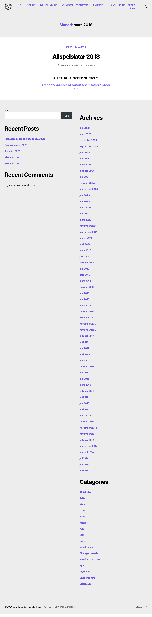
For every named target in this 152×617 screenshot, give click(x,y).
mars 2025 (86, 168)
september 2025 (89, 149)
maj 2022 (85, 216)
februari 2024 (88, 186)
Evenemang (78, 6)
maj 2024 (85, 180)
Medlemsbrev (13, 160)
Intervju (84, 520)
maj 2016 (85, 382)
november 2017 (89, 333)
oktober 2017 (87, 339)
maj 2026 (85, 131)
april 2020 (86, 247)
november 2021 (89, 229)
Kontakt (122, 10)
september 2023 (89, 192)
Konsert (84, 526)
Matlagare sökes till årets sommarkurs (27, 142)
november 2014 (89, 437)
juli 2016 (85, 376)
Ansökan (50, 610)
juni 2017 (85, 351)
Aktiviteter (86, 495)
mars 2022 (86, 223)
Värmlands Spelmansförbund (28, 610)
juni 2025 (85, 155)
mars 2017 (86, 363)
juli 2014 (85, 461)
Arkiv (83, 501)
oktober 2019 (88, 265)
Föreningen (40, 6)
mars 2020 (86, 253)
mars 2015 (86, 418)
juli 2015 (85, 400)
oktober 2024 (88, 174)
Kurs (82, 532)
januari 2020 (87, 259)
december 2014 (89, 431)
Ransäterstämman (76, 50)
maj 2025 (85, 161)
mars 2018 (86, 308)
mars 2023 (86, 210)
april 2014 (85, 473)
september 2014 (89, 449)
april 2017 (85, 357)
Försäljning (122, 6)
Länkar (132, 10)
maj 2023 (85, 204)
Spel (82, 568)
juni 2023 (85, 198)
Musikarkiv (109, 6)
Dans (83, 513)
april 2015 (85, 412)
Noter (83, 544)
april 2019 (85, 278)
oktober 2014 (88, 443)
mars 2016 (86, 388)
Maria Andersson (70, 69)
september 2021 (89, 235)
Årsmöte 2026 (13, 154)
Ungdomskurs (88, 581)
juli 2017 (85, 345)
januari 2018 (87, 321)
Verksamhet (92, 6)
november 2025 (89, 143)
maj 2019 (85, 272)
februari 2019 (88, 290)
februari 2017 (88, 369)
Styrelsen (85, 575)
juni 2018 (85, 296)
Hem (29, 6)
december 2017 (89, 327)
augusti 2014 (87, 455)
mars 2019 (86, 284)
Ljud (82, 538)
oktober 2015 (87, 394)
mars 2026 (86, 137)
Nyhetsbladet (88, 550)
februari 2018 (88, 314)
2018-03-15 (89, 69)
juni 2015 (85, 406)
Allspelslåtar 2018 (76, 59)
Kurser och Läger (59, 6)
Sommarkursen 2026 (17, 148)
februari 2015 (88, 424)
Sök (6, 114)
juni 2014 (85, 467)
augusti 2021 (87, 241)
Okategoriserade (90, 556)
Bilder (132, 6)
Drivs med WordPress (67, 610)
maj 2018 (85, 302)
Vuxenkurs (86, 587)
